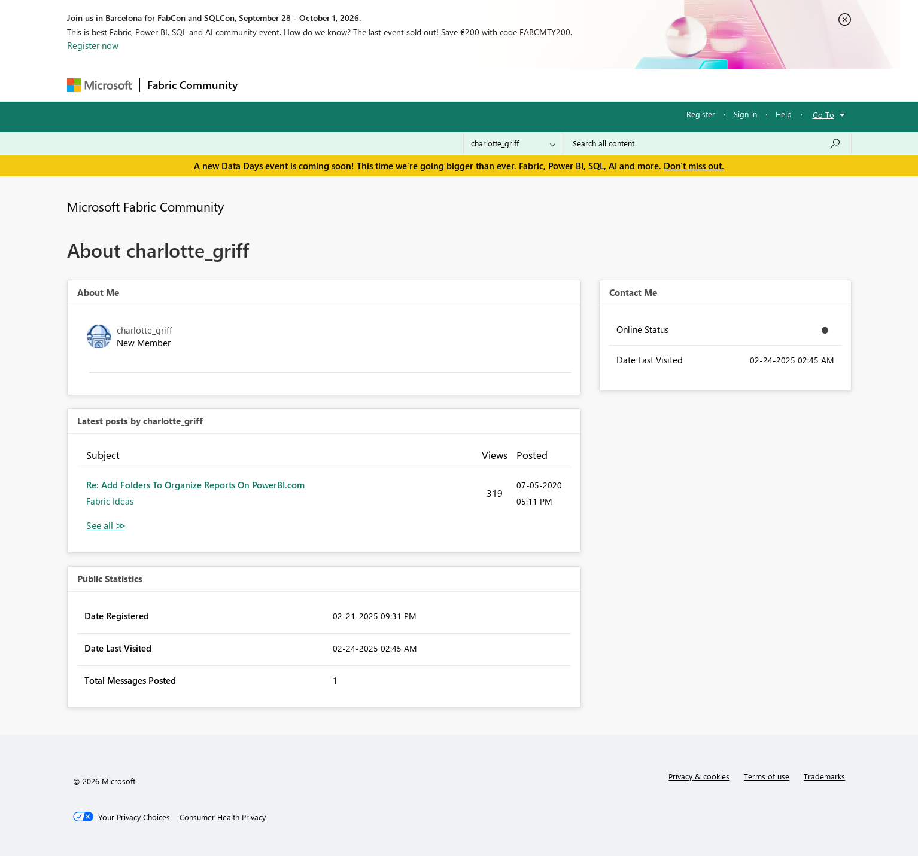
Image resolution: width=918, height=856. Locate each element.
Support (570, 85)
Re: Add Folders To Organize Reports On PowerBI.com (195, 485)
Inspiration (317, 85)
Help (784, 114)
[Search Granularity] (513, 143)
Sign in (745, 114)
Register (700, 114)
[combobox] (707, 143)
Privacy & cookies (698, 776)
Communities (419, 85)
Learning (519, 85)
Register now (92, 45)
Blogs (473, 85)
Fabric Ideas (109, 501)
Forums (265, 85)
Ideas (366, 85)
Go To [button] (823, 114)
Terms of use (766, 776)
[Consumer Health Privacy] (223, 817)
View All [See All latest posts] (106, 526)
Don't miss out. (694, 166)
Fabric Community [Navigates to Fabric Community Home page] (192, 85)
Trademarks (824, 776)
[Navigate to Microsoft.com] (99, 85)
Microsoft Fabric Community (145, 206)
